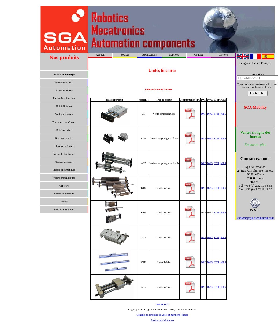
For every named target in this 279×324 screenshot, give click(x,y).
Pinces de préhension (64, 98)
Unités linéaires (64, 106)
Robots (64, 201)
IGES (223, 113)
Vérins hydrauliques (64, 153)
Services (174, 54)
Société (125, 54)
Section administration (162, 320)
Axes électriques (64, 90)
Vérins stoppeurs (64, 114)
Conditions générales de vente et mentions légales (162, 314)
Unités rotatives (64, 130)
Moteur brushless (64, 82)
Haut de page (162, 303)
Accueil (100, 54)
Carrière (223, 54)
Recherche (257, 73)
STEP (216, 113)
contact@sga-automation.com (255, 218)
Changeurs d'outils (64, 145)
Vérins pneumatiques (64, 177)
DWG (210, 113)
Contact (198, 54)
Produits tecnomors (64, 209)
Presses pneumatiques (64, 169)
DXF (203, 113)
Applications (149, 54)
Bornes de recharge (64, 74)
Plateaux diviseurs (64, 161)
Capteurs (64, 185)
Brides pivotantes (64, 138)
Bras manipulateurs (64, 193)
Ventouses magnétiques (64, 122)
